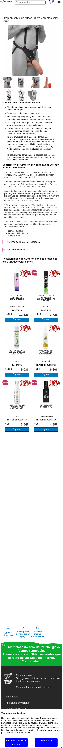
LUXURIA (46, 306)
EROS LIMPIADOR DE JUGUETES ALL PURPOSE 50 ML (17, 407)
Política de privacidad (17, 702)
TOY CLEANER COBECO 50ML (46, 406)
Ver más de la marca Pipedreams (21, 241)
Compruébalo (31, 661)
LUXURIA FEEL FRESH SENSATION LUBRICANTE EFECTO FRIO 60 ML (46, 298)
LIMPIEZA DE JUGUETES (46, 365)
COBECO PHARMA (46, 416)
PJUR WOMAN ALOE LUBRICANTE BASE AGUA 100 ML (17, 352)
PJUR (17, 361)
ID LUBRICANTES (17, 306)
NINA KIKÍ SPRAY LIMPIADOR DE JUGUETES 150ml (46, 352)
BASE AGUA (17, 310)
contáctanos (48, 157)
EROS (17, 416)
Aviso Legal (11, 696)
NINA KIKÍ (46, 361)
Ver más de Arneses (14, 249)
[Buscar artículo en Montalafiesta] (30, 2)
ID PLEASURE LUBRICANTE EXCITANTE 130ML (17, 297)
